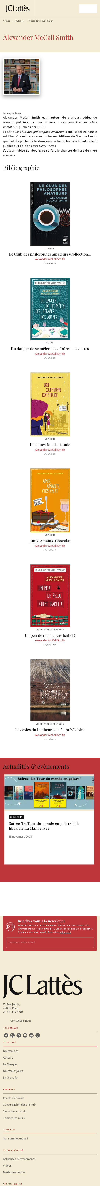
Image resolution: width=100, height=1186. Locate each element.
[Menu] (88, 8)
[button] (49, 809)
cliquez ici (65, 932)
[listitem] (6, 1035)
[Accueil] (18, 9)
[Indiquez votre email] (45, 942)
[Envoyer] (89, 942)
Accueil (6, 21)
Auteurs (20, 21)
